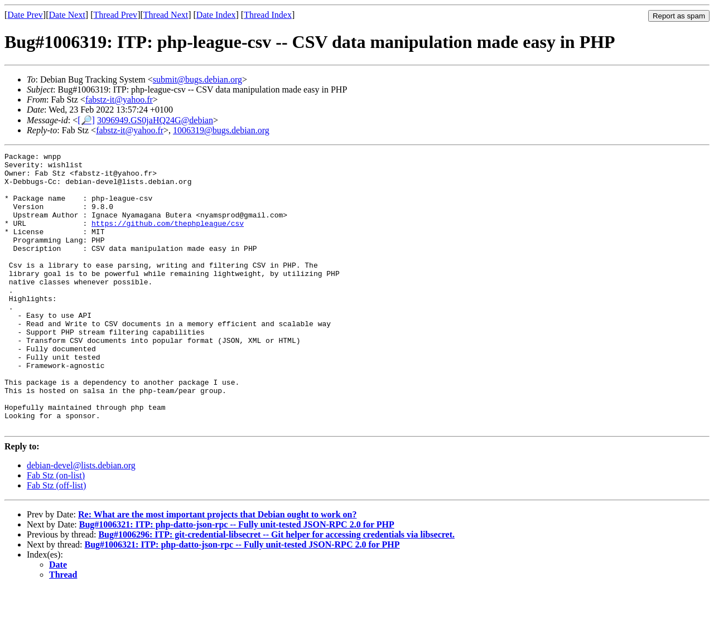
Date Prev (25, 15)
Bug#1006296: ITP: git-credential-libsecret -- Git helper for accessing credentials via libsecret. (276, 589)
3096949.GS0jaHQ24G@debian (155, 120)
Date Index (216, 15)
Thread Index (268, 15)
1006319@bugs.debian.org (221, 130)
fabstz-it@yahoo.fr (119, 99)
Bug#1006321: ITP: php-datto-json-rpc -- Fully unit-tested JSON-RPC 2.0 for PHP (236, 579)
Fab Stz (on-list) (56, 530)
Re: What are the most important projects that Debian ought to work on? (217, 569)
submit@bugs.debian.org (197, 79)
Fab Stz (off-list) (56, 540)
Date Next (67, 15)
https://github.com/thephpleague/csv (167, 238)
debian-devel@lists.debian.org (81, 520)
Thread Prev (115, 15)
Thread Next (165, 15)
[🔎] (86, 120)
